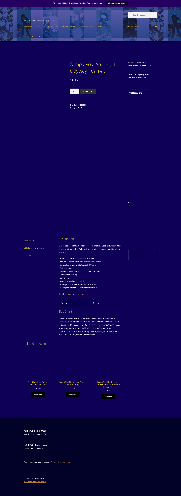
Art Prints (81, 108)
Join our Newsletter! (116, 3)
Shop (46, 26)
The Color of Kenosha (65, 26)
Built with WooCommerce (35, 481)
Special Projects (86, 26)
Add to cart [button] (38, 394)
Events (100, 26)
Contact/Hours (30, 36)
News (38, 26)
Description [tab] (29, 240)
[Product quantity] (74, 91)
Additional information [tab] (34, 248)
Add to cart (88, 91)
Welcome (28, 26)
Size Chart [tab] (28, 255)
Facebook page (136, 93)
